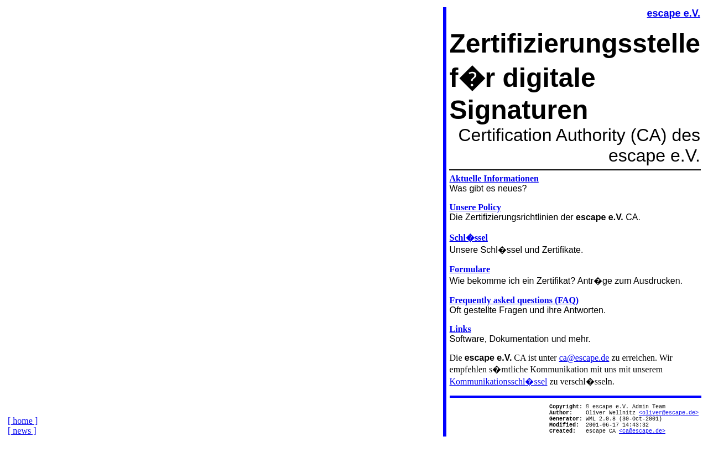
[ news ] (22, 439)
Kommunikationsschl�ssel (499, 381)
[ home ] (23, 429)
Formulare (470, 269)
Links (460, 329)
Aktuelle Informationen (494, 178)
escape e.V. (673, 13)
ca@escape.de (584, 357)
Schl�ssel (469, 237)
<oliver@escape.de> (669, 415)
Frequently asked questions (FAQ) (514, 300)
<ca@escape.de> (642, 439)
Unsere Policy (475, 207)
